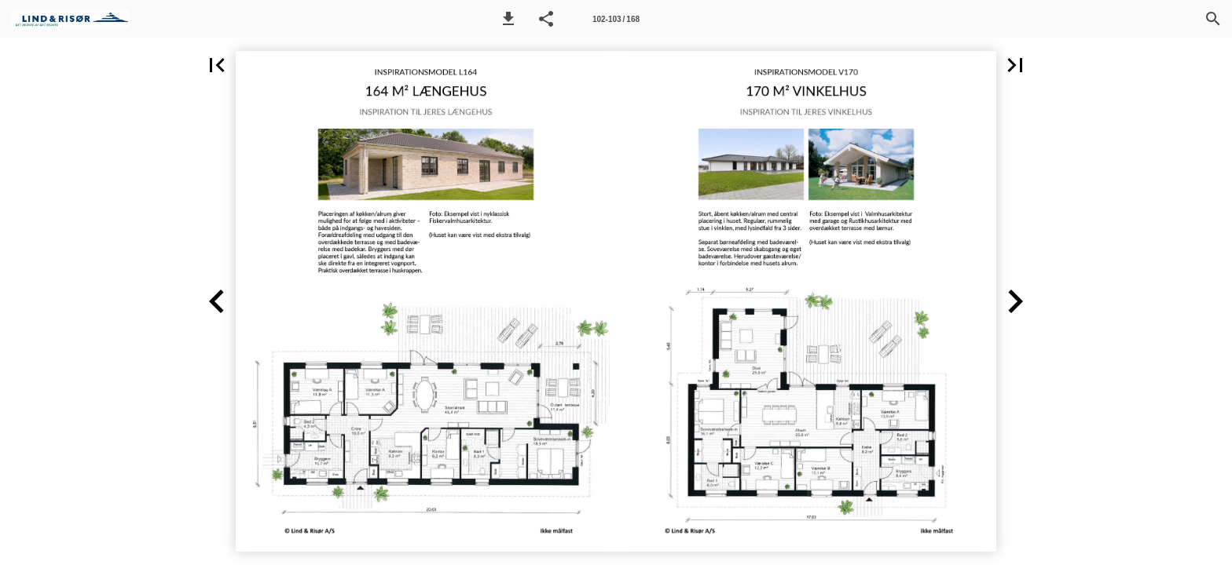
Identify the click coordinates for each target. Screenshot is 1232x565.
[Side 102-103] (616, 19)
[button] (508, 19)
